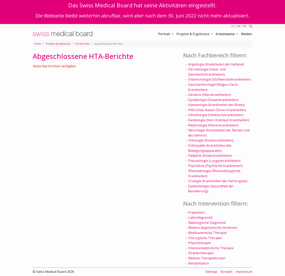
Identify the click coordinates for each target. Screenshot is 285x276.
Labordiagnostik (200, 217)
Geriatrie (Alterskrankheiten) (209, 94)
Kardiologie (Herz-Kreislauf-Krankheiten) (218, 120)
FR (244, 26)
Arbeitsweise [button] (226, 34)
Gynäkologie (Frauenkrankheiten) (213, 100)
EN (238, 26)
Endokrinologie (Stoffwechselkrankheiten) (219, 79)
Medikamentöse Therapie (207, 233)
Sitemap (211, 271)
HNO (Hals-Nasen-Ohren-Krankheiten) (217, 110)
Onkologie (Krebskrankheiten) (210, 140)
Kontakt (226, 271)
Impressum (244, 271)
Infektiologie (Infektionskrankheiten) (215, 115)
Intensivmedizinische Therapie (211, 248)
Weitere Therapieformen (206, 258)
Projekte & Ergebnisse (58, 43)
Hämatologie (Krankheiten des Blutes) (216, 105)
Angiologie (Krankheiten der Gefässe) (216, 64)
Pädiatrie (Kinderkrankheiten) (210, 155)
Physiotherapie (199, 243)
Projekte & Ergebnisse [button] (193, 34)
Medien (246, 34)
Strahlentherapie (201, 253)
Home (37, 43)
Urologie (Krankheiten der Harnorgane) (217, 181)
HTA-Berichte (82, 43)
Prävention (196, 212)
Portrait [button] (164, 34)
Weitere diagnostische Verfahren (212, 227)
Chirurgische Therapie (205, 238)
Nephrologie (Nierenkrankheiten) (213, 125)
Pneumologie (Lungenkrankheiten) (214, 161)
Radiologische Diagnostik (207, 222)
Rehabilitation (198, 263)
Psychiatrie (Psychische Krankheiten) (215, 165)
